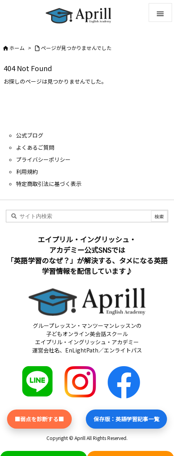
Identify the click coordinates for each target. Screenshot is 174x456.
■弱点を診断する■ (39, 419)
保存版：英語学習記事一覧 (126, 419)
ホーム (17, 48)
